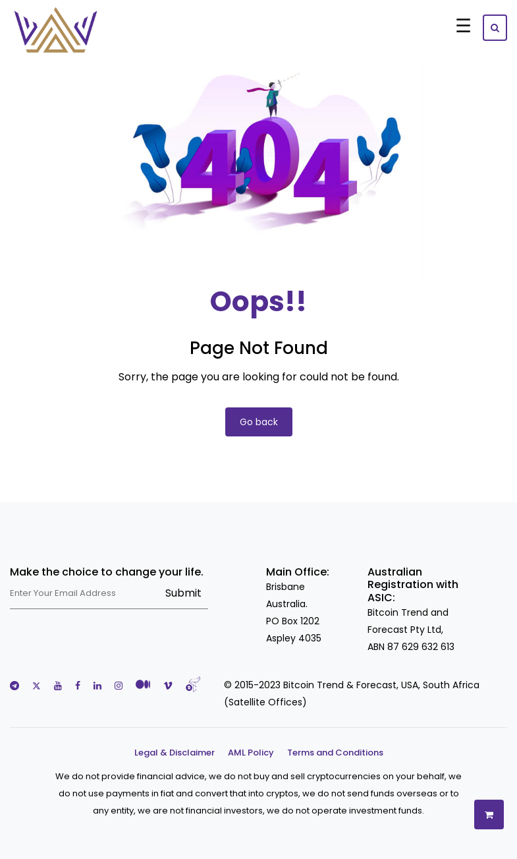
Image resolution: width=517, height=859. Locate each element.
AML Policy (251, 752)
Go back (259, 422)
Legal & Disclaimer (174, 752)
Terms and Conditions (335, 752)
